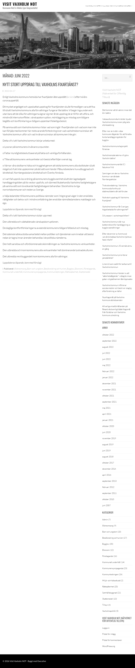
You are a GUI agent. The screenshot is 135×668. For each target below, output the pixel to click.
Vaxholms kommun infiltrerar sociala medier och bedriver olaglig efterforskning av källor (117, 288)
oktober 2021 (108, 395)
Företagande (89, 268)
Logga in (105, 628)
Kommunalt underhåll (13, 272)
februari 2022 (108, 371)
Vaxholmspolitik (109, 611)
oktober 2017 (108, 462)
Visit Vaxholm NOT (20, 4)
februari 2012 (108, 487)
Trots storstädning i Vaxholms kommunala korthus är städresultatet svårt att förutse (114, 188)
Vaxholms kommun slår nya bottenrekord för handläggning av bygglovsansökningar (116, 224)
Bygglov (70, 268)
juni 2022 (106, 359)
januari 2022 (107, 377)
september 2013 (109, 481)
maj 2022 (106, 365)
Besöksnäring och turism (55, 268)
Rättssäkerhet (71, 272)
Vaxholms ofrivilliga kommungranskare (108, 6)
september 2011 (109, 493)
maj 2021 (106, 408)
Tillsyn (105, 605)
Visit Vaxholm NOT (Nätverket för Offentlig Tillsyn (114, 93)
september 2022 (109, 341)
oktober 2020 (108, 426)
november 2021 (109, 389)
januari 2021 (107, 420)
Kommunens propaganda (34, 272)
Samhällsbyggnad (109, 592)
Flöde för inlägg (109, 634)
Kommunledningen (55, 272)
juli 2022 (106, 353)
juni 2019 (106, 450)
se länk (70, 96)
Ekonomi (79, 268)
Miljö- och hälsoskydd (111, 580)
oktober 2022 (108, 334)
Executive (42, 661)
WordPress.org (108, 646)
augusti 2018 (108, 456)
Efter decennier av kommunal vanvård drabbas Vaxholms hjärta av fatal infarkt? (117, 237)
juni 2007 (106, 505)
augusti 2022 (108, 347)
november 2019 (109, 438)
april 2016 (106, 475)
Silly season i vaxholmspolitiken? (115, 215)
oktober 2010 (108, 499)
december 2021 (109, 383)
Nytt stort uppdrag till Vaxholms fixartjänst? (40, 84)
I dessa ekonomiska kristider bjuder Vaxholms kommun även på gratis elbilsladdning (117, 122)
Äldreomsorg (20, 268)
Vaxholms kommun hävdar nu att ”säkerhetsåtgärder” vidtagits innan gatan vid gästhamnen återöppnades (117, 276)
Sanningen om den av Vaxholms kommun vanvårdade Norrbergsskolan (115, 176)
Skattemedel (84, 272)
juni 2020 (106, 432)
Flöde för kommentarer (112, 640)
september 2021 (109, 402)
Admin (105, 519)
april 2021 (106, 414)
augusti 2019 (108, 444)
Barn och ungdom (35, 268)
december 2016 (109, 469)
